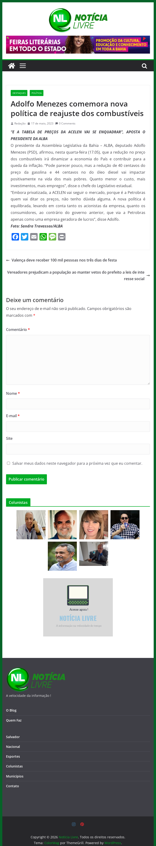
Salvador (13, 737)
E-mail (13, 415)
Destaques (19, 93)
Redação (20, 123)
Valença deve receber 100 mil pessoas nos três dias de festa (61, 260)
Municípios (14, 776)
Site (9, 438)
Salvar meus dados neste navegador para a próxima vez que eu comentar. (77, 463)
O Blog (11, 710)
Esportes (13, 756)
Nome (13, 393)
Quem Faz (14, 720)
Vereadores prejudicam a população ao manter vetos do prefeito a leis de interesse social (78, 276)
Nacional (13, 746)
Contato (12, 786)
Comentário (18, 329)
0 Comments (65, 123)
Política (37, 93)
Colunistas (14, 766)
